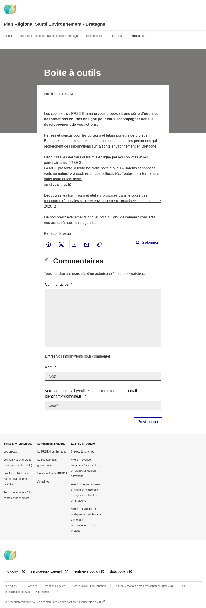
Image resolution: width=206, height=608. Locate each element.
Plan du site (11, 586)
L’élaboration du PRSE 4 (52, 473)
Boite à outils (94, 36)
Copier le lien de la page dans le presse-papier (99, 244)
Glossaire (31, 586)
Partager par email (86, 244)
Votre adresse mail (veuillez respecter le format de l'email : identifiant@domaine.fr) (92, 393)
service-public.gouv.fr (47, 571)
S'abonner (147, 242)
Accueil (8, 36)
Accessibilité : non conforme (90, 586)
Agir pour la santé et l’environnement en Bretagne (49, 36)
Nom (50, 367)
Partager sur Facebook (48, 244)
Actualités (43, 481)
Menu (199, 5)
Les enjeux (10, 451)
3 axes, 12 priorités (82, 451)
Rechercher (190, 5)
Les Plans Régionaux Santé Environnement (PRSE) (17, 479)
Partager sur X (61, 244)
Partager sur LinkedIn (73, 244)
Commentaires (58, 284)
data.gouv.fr (119, 571)
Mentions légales (55, 586)
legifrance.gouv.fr (87, 571)
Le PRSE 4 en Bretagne (51, 451)
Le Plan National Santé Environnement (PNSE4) (144, 586)
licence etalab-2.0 (90, 602)
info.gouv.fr (12, 571)
